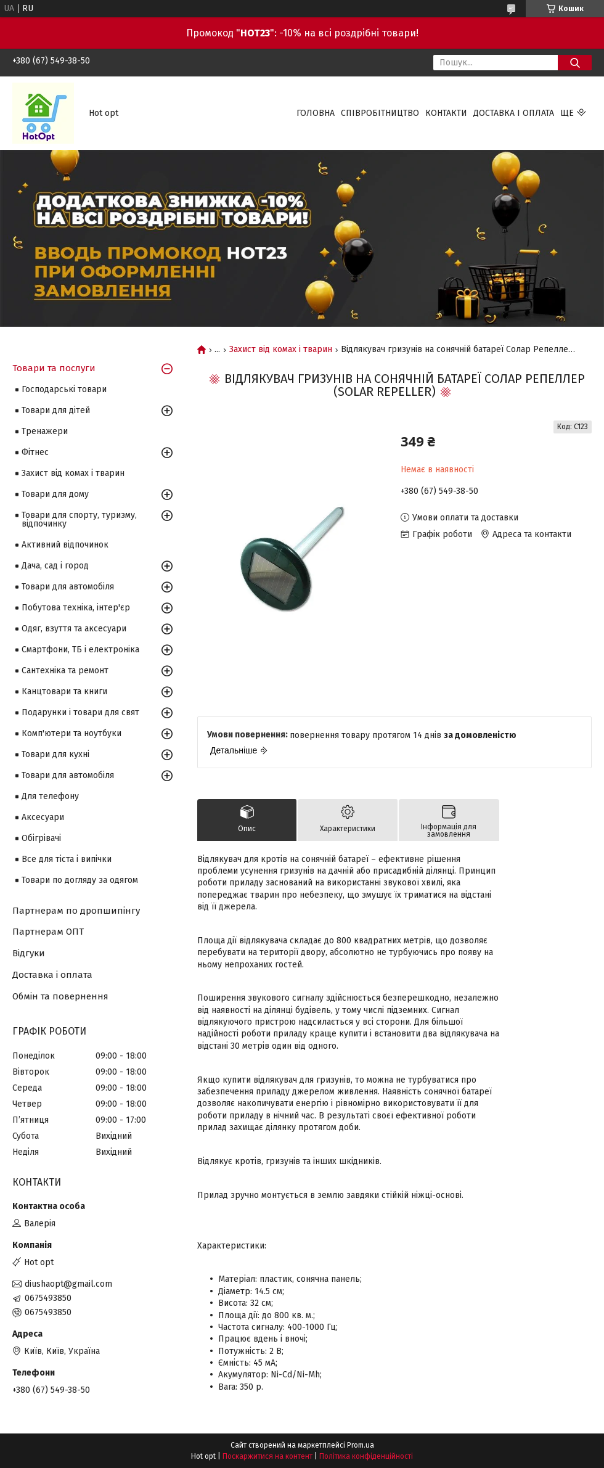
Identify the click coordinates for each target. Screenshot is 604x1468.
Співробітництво (380, 113)
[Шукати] (575, 62)
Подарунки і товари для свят (80, 712)
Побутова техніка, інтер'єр (76, 607)
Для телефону (50, 796)
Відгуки (28, 953)
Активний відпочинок (65, 544)
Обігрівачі (41, 838)
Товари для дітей (56, 410)
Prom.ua (360, 1445)
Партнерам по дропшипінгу (76, 910)
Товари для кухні (55, 754)
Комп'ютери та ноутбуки (71, 733)
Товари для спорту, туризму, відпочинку (79, 519)
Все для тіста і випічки (67, 859)
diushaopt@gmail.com (68, 1284)
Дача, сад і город (55, 565)
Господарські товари (64, 389)
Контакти (446, 113)
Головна (315, 113)
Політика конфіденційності (366, 1456)
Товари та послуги (54, 368)
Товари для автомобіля (68, 586)
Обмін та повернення (60, 996)
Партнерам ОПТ (48, 931)
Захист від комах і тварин (280, 349)
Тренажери (45, 431)
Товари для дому (55, 494)
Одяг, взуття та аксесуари (74, 628)
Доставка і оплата (513, 113)
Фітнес (35, 452)
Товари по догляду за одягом (80, 880)
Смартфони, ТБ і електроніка (80, 649)
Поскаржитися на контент (267, 1456)
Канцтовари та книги (64, 691)
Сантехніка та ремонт (65, 670)
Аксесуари (43, 817)
